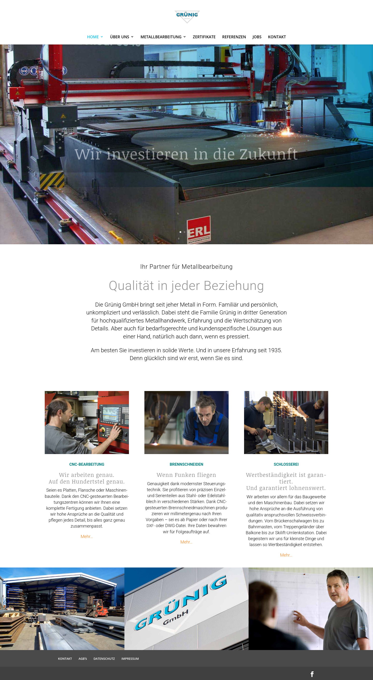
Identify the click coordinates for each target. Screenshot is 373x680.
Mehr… (87, 536)
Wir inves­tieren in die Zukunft (186, 161)
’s (83, 658)
